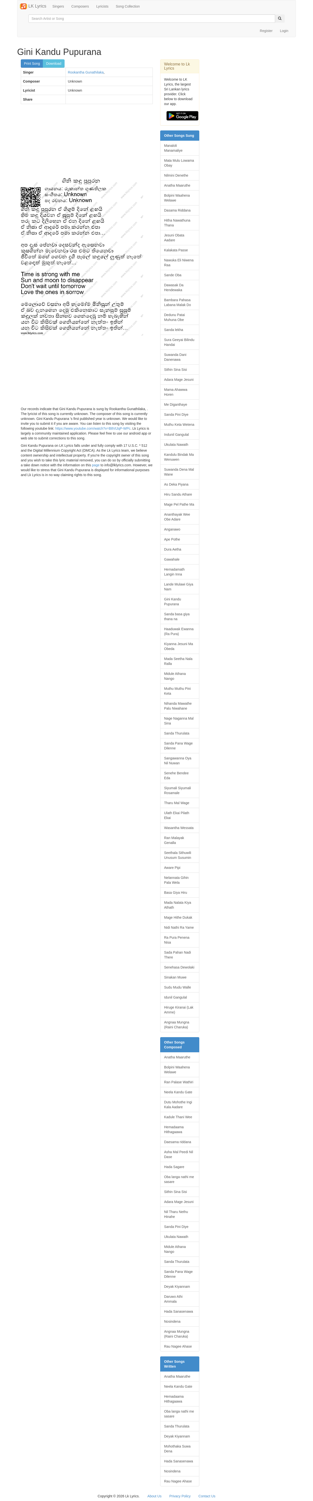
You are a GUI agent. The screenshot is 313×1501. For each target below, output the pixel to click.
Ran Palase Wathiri (178, 1082)
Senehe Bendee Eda (176, 775)
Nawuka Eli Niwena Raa (179, 262)
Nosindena (172, 1321)
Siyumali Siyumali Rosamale (177, 790)
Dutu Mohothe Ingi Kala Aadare (178, 1104)
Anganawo (172, 529)
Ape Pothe (172, 539)
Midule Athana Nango (175, 676)
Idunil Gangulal (175, 997)
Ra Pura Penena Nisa (177, 940)
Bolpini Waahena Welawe (177, 197)
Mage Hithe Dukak (178, 917)
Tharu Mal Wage (176, 803)
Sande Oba (172, 275)
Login (284, 31)
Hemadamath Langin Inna (174, 571)
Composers (80, 6)
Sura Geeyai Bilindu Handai (179, 342)
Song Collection (128, 6)
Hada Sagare (174, 1167)
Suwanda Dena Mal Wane (179, 472)
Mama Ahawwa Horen (175, 392)
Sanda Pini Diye (176, 414)
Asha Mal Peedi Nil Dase (178, 1154)
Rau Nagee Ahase (178, 1346)
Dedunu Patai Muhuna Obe (174, 317)
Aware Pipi (172, 868)
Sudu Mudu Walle (177, 987)
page (96, 465)
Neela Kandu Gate (178, 1092)
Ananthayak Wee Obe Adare (177, 516)
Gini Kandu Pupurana (172, 601)
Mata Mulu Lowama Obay (179, 163)
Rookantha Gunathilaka (85, 72)
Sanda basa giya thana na (177, 616)
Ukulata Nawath (176, 445)
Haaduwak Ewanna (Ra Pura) (179, 631)
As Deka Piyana (176, 484)
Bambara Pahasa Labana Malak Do (177, 302)
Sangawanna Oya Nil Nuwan (177, 760)
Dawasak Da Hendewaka (173, 287)
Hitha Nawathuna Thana (177, 222)
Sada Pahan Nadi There (177, 954)
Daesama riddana (177, 1142)
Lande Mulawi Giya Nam (178, 586)
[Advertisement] (87, 143)
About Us (154, 1496)
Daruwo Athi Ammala (173, 1299)
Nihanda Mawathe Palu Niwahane (178, 706)
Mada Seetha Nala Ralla (178, 661)
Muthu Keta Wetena (179, 424)
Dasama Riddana (177, 210)
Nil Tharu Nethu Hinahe (176, 1214)
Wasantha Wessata (179, 828)
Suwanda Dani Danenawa (175, 357)
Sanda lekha (173, 330)
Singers (58, 6)
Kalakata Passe (176, 250)
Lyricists (102, 6)
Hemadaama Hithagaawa (174, 1129)
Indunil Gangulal (176, 434)
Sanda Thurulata (176, 733)
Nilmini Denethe (176, 175)
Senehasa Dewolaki (179, 967)
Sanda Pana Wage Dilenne (178, 745)
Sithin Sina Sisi (175, 370)
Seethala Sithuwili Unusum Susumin (177, 855)
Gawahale (171, 559)
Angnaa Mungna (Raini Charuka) (176, 1024)
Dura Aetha (172, 549)
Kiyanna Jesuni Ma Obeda (178, 646)
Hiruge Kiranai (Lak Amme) (178, 1009)
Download (53, 63)
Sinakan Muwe (175, 977)
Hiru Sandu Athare (178, 494)
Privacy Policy (179, 1496)
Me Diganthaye (175, 404)
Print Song (32, 63)
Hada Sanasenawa (178, 1311)
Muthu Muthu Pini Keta (177, 691)
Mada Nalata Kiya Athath (177, 905)
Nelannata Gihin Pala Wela (176, 880)
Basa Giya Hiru (175, 892)
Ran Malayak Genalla (174, 840)
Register (266, 31)
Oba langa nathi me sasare (179, 1179)
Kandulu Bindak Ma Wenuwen (179, 457)
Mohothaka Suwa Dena (177, 1448)
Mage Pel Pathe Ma (179, 504)
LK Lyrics (33, 6)
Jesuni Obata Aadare (174, 237)
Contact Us (207, 1496)
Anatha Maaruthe (177, 185)
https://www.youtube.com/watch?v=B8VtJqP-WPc (93, 428)
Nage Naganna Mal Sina (179, 720)
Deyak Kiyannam (177, 1286)
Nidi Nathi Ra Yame (179, 927)
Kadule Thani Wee (178, 1117)
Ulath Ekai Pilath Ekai (176, 815)
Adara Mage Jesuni (179, 380)
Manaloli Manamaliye (173, 148)
